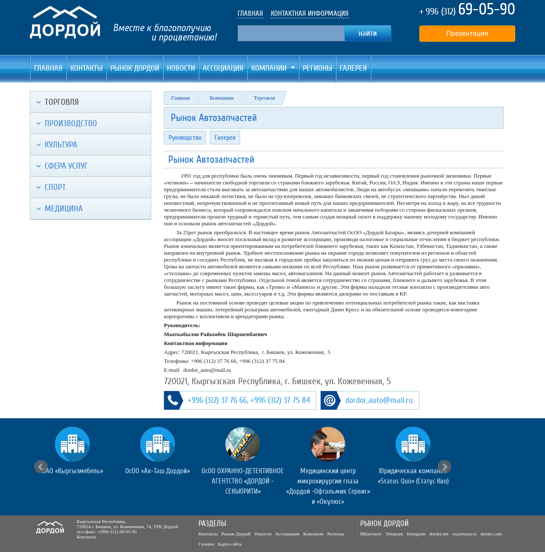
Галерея (353, 68)
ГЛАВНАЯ (250, 13)
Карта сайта (230, 543)
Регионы (317, 68)
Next (444, 467)
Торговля (264, 98)
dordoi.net (438, 533)
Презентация (467, 33)
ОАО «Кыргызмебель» (72, 470)
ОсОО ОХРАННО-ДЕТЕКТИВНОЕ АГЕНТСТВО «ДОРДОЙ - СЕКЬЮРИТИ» (242, 481)
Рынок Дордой (134, 68)
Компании (222, 98)
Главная (48, 68)
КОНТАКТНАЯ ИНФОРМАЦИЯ (310, 13)
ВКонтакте (371, 533)
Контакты (86, 68)
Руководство (185, 137)
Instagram (416, 533)
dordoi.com (491, 533)
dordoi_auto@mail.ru (379, 400)
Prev (41, 467)
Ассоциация (223, 68)
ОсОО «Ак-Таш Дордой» (157, 470)
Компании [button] (270, 68)
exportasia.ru (464, 533)
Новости (181, 68)
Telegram (394, 533)
